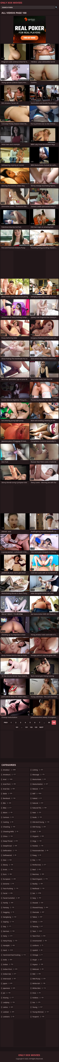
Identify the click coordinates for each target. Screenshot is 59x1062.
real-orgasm (40, 879)
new (37, 812)
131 (26, 727)
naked (37, 798)
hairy (8, 936)
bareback (9, 798)
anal (8, 779)
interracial (10, 978)
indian (8, 964)
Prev (6, 722)
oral (36, 831)
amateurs (9, 774)
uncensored (39, 940)
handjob (9, 945)
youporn (38, 1016)
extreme (8, 883)
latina (8, 1007)
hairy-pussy (10, 940)
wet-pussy (39, 978)
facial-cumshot (11, 898)
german (9, 931)
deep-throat (10, 841)
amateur (9, 769)
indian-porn (10, 969)
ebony (8, 864)
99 (49, 722)
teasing (37, 926)
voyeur (38, 964)
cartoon (8, 817)
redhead (38, 888)
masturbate (39, 779)
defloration (10, 850)
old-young (39, 826)
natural (38, 803)
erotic (8, 869)
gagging (9, 912)
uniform (38, 945)
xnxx (36, 992)
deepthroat (10, 845)
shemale (38, 912)
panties (38, 845)
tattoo (37, 921)
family (8, 902)
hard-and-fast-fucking (14, 955)
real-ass (38, 874)
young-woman (40, 1011)
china (8, 836)
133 (36, 727)
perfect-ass (39, 864)
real (37, 869)
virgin (37, 959)
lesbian (9, 1011)
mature (38, 788)
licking (38, 769)
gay (7, 926)
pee (36, 860)
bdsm (8, 812)
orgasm (38, 836)
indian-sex (10, 973)
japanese (9, 988)
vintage (37, 955)
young (37, 1007)
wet (36, 973)
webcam (38, 969)
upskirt (37, 950)
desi (7, 860)
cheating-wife (11, 831)
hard (8, 950)
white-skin (39, 988)
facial (8, 893)
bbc (7, 803)
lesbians (9, 1016)
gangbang (10, 917)
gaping (8, 921)
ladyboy (9, 1002)
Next (41, 727)
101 (17, 727)
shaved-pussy (40, 907)
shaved (38, 902)
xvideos (38, 997)
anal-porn (9, 784)
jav (7, 992)
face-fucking (11, 888)
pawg (37, 855)
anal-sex (9, 788)
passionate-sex (40, 850)
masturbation (40, 784)
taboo (37, 917)
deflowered (10, 855)
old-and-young (41, 822)
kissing (8, 997)
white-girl (39, 983)
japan (8, 983)
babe (8, 793)
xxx (36, 1002)
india (8, 959)
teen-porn (39, 936)
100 (54, 722)
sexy (37, 898)
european (9, 879)
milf (37, 793)
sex (37, 893)
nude (37, 817)
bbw (7, 807)
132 (31, 727)
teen (37, 931)
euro (7, 874)
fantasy (9, 907)
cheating (9, 826)
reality (37, 883)
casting (8, 822)
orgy (37, 841)
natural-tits (39, 807)
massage (38, 774)
